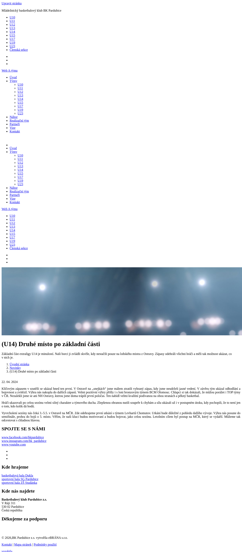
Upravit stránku (12, 3)
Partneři (15, 124)
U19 (12, 42)
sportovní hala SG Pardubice (20, 479)
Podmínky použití (45, 544)
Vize (12, 127)
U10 (12, 17)
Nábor (14, 117)
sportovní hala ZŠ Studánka (19, 482)
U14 (12, 31)
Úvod (13, 77)
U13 (12, 28)
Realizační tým (19, 120)
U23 (12, 46)
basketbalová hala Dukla (17, 475)
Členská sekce (19, 49)
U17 (12, 39)
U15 (12, 35)
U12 (12, 24)
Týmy (13, 81)
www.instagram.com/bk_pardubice (24, 441)
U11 (12, 21)
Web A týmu (10, 70)
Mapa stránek (23, 544)
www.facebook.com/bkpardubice (23, 437)
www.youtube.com (14, 444)
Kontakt (15, 131)
